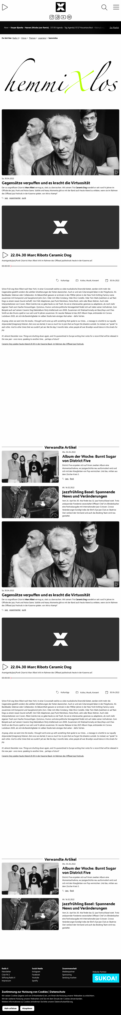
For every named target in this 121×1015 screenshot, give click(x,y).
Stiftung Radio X (8, 979)
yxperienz (42, 38)
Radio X (16, 38)
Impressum (6, 982)
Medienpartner (68, 973)
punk (24, 198)
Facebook (36, 976)
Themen (32, 38)
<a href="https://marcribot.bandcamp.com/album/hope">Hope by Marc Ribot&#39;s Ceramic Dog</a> (60, 356)
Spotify (35, 982)
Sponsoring (67, 976)
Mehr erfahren (10, 1008)
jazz (6, 198)
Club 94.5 (6, 976)
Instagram (36, 973)
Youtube (35, 979)
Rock (72, 479)
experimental (14, 198)
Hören (23, 38)
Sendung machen (69, 979)
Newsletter (6, 973)
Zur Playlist (114, 28)
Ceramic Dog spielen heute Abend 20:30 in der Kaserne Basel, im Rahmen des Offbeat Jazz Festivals (43, 344)
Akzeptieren (27, 1008)
